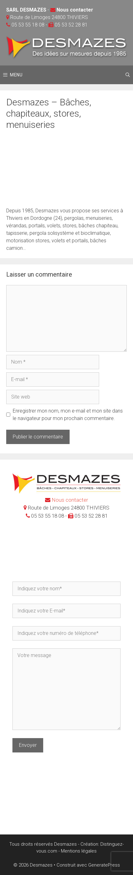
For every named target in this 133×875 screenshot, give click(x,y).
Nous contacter (75, 10)
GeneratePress (104, 865)
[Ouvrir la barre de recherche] (127, 74)
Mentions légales (79, 851)
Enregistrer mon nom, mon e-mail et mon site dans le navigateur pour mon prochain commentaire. (68, 414)
